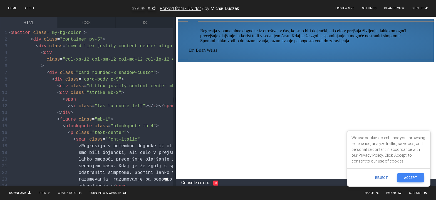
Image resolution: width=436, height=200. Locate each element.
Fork (44, 193)
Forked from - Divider (180, 8)
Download (20, 193)
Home (12, 8)
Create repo (69, 193)
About (29, 8)
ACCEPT (410, 178)
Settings (369, 8)
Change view (394, 8)
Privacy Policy (370, 155)
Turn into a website (107, 193)
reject (381, 178)
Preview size (344, 8)
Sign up (420, 8)
